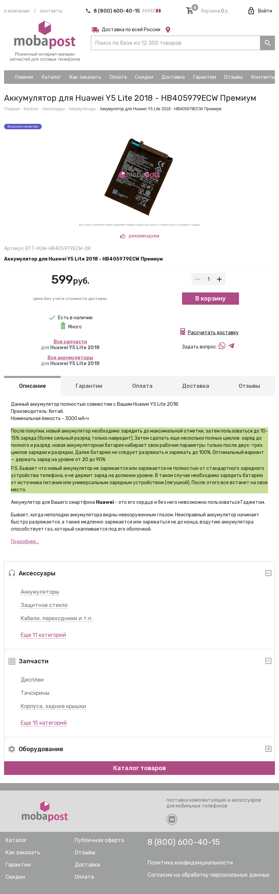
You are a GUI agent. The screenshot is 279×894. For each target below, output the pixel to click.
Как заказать (22, 852)
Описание (32, 386)
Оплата (142, 386)
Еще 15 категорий (44, 723)
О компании (16, 11)
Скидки (15, 877)
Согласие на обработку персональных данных (208, 875)
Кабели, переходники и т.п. (57, 618)
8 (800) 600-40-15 (113, 11)
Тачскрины (35, 693)
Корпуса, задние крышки (53, 706)
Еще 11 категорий (43, 635)
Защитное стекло (44, 605)
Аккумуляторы (40, 592)
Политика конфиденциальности (190, 862)
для (70, 344)
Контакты (51, 11)
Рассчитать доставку (213, 334)
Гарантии (89, 386)
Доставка (195, 386)
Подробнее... (25, 542)
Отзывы (249, 386)
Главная (12, 109)
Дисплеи (32, 680)
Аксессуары (53, 109)
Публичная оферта (99, 840)
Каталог (31, 109)
